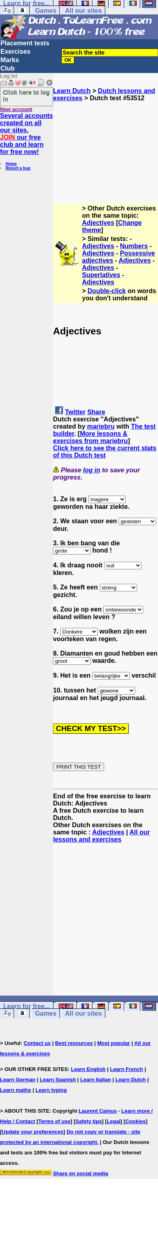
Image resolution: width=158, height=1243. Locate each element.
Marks (9, 60)
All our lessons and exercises (101, 836)
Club (7, 68)
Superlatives (101, 274)
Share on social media (80, 1173)
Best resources (74, 1043)
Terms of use (54, 1121)
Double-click (107, 290)
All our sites (83, 10)
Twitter (75, 412)
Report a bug (18, 168)
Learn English (88, 1069)
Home (11, 164)
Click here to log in (26, 95)
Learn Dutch (71, 90)
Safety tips (89, 1121)
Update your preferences (32, 1132)
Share (96, 412)
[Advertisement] (105, 142)
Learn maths (15, 1090)
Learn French (126, 1069)
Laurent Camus (98, 1111)
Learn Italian (95, 1080)
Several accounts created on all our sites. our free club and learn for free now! (26, 133)
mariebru (100, 426)
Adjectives (98, 222)
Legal (114, 1121)
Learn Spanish (58, 1080)
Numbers (134, 246)
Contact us (37, 1043)
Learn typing (51, 1090)
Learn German (17, 1080)
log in (92, 470)
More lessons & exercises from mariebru (90, 437)
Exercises (15, 51)
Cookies (135, 1121)
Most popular (113, 1043)
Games (45, 10)
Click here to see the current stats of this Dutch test (104, 452)
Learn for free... (26, 1006)
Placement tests (24, 43)
